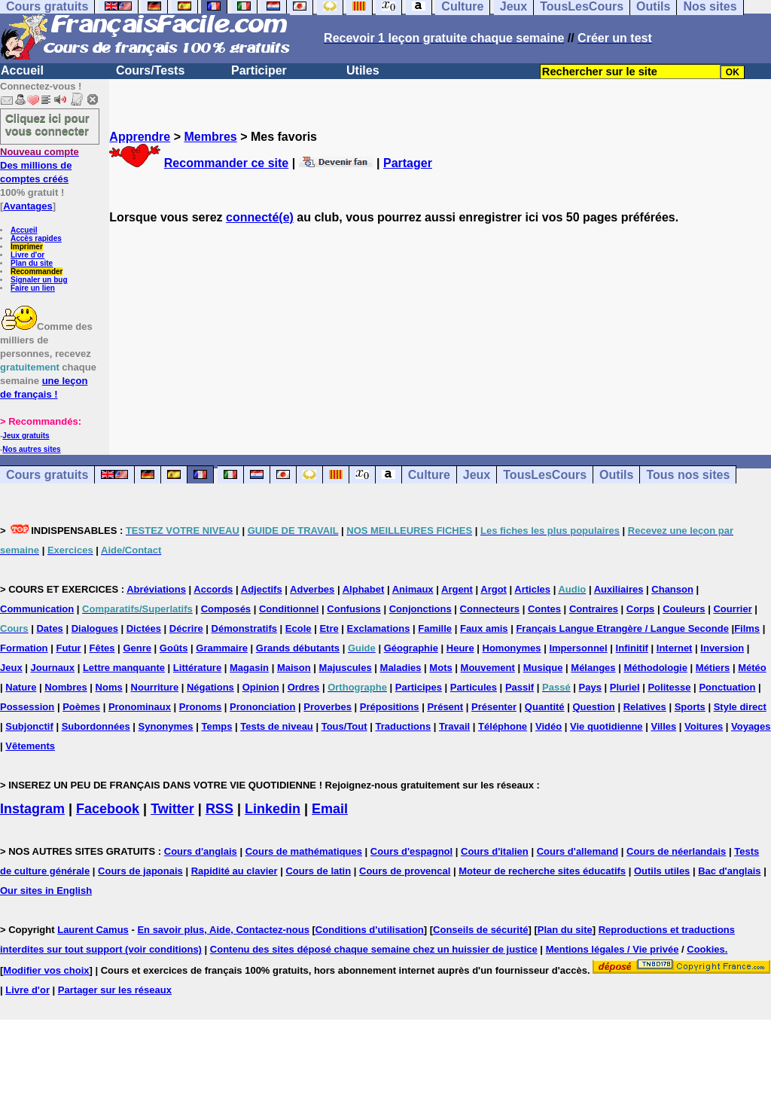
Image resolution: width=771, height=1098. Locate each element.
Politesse (669, 687)
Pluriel (625, 687)
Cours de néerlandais (676, 851)
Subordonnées (96, 726)
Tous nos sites (688, 474)
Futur (68, 648)
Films (747, 628)
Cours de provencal (404, 871)
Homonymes (512, 648)
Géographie (411, 648)
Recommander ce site (226, 163)
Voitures (703, 726)
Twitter (172, 808)
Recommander (36, 271)
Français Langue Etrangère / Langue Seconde (622, 628)
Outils (616, 474)
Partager (407, 163)
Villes (663, 726)
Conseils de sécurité (480, 929)
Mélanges (593, 667)
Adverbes (312, 589)
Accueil (22, 70)
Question (593, 706)
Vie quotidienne (606, 726)
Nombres (65, 687)
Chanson (672, 589)
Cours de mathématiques (303, 851)
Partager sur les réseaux (115, 990)
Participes (418, 687)
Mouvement (488, 667)
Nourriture (155, 687)
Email (330, 808)
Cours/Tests (150, 70)
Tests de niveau (276, 726)
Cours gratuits (47, 474)
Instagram (32, 808)
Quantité (545, 706)
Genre (137, 648)
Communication (37, 609)
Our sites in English (46, 890)
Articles (532, 589)
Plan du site (32, 263)
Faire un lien (33, 288)
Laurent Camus (93, 929)
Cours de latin (318, 871)
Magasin (249, 667)
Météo (752, 667)
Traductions (403, 726)
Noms (109, 687)
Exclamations (378, 628)
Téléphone (502, 726)
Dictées (143, 628)
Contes (544, 609)
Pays (590, 687)
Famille (435, 628)
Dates (49, 628)
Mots (440, 667)
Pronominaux (139, 706)
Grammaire (222, 648)
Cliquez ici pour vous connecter (47, 124)
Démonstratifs (244, 628)
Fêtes (102, 648)
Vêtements (30, 746)
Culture (429, 474)
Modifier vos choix (46, 970)
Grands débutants (298, 648)
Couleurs (684, 609)
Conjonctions (420, 609)
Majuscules (345, 667)
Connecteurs (490, 609)
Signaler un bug (39, 280)
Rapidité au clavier (234, 871)
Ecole (298, 628)
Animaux (413, 589)
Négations (210, 687)
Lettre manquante (124, 667)
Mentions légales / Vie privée (612, 949)
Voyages (751, 726)
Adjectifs (261, 589)
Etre (328, 628)
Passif (519, 687)
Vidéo (548, 726)
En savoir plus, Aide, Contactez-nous (223, 929)
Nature (20, 687)
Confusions (354, 609)
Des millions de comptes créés (39, 165)
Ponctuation (727, 687)
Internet (675, 648)
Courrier (732, 609)
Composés (226, 609)
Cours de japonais (140, 871)
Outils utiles (662, 871)
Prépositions (389, 706)
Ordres (304, 687)
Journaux (53, 667)
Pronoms (200, 706)
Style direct (740, 706)
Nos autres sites (31, 449)
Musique (543, 667)
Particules (473, 687)
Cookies (706, 949)
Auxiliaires (619, 589)
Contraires (593, 609)
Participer (259, 70)
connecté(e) (260, 217)
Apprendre (139, 136)
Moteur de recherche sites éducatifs (542, 871)
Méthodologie (655, 667)
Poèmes (81, 706)
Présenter (494, 706)
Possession (27, 706)
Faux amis (484, 628)
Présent (445, 706)
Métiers (713, 667)
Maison (294, 667)
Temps (216, 726)
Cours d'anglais (200, 851)
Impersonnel (578, 648)
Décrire (186, 628)
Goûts (174, 648)
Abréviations (156, 589)
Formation (24, 648)
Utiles (362, 70)
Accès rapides (36, 238)
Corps (640, 609)
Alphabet (364, 589)
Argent (457, 589)
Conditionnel (288, 609)
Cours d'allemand (578, 851)
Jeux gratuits (25, 436)
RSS (219, 808)
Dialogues (95, 628)
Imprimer (27, 246)
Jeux (476, 474)
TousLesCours (545, 474)
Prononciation (262, 706)
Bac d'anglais (729, 871)
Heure (460, 648)
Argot (493, 589)
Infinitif (632, 648)
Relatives (644, 706)
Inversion (722, 648)
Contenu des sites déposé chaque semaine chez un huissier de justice (374, 949)
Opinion (260, 687)
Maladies (401, 667)
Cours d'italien (495, 851)
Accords (213, 589)
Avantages (27, 206)
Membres (210, 136)
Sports (690, 706)
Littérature (197, 667)
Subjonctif (29, 726)
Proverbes (327, 706)
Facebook (107, 808)
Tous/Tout (344, 726)
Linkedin (272, 808)
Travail (454, 726)
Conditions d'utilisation (369, 929)
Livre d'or (27, 255)
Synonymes (166, 726)
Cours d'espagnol (411, 851)
